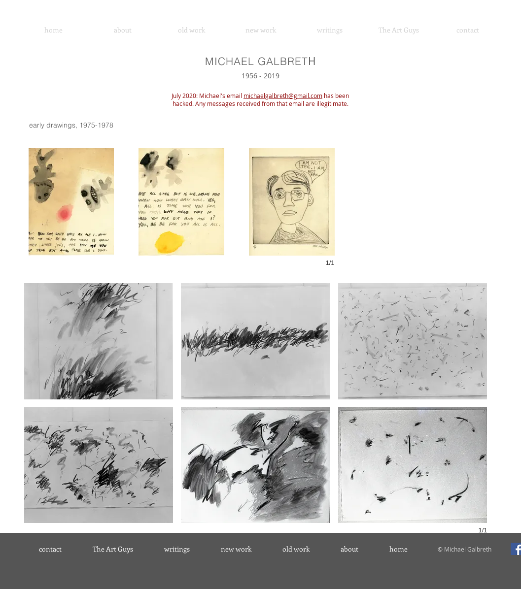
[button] (71, 202)
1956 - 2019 (260, 75)
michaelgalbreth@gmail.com (282, 95)
